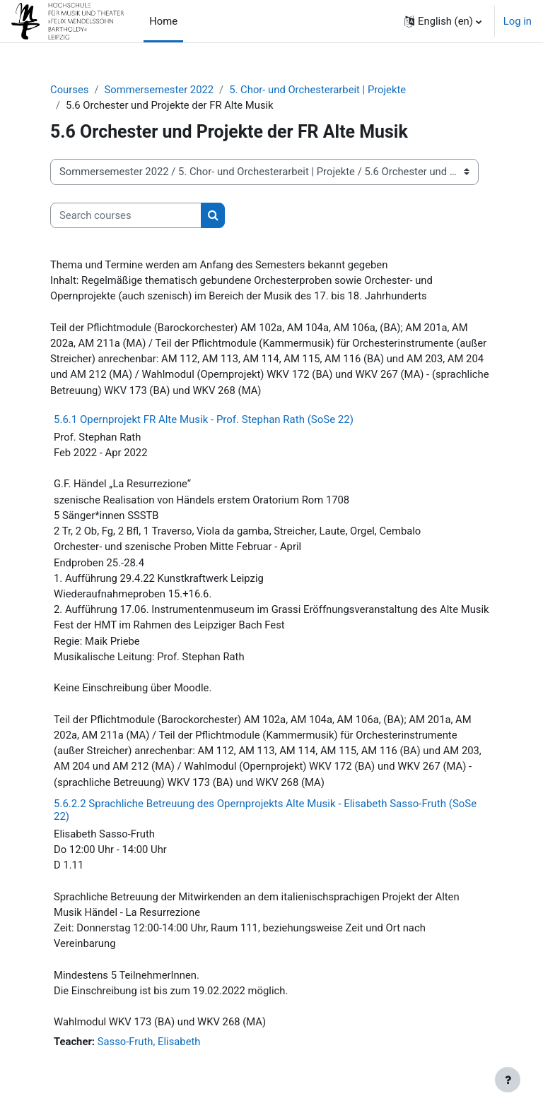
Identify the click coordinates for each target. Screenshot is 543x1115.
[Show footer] (507, 1079)
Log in (517, 21)
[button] (443, 21)
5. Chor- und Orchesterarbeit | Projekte (317, 89)
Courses (69, 89)
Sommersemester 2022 (159, 89)
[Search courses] (126, 215)
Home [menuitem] (163, 21)
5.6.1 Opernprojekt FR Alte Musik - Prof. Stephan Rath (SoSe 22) (204, 419)
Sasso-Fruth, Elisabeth (149, 1041)
